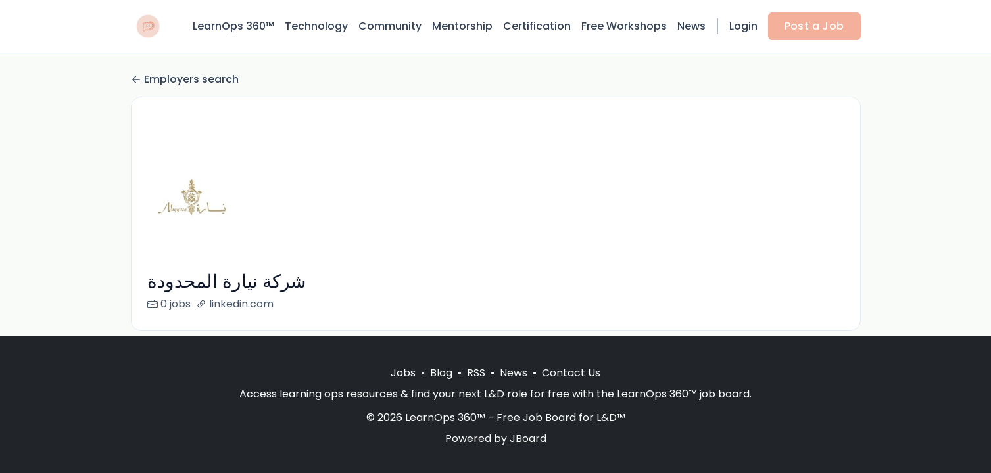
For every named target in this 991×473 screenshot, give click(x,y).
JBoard (528, 438)
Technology (316, 26)
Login (743, 26)
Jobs (403, 372)
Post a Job (814, 26)
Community (390, 26)
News (691, 26)
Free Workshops (624, 26)
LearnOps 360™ (233, 26)
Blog (441, 372)
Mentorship (462, 26)
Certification (537, 26)
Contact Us (571, 372)
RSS (476, 372)
